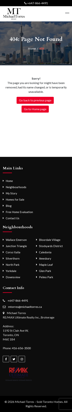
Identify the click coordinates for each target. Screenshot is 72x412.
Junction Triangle (16, 246)
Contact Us (12, 218)
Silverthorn (13, 258)
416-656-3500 (21, 348)
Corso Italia (13, 252)
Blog (9, 205)
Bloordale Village (49, 239)
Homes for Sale (15, 199)
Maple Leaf (46, 264)
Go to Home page (35, 109)
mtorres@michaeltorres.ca (25, 306)
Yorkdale (11, 271)
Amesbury (45, 258)
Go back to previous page (35, 100)
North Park (12, 264)
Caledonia (45, 252)
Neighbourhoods (16, 187)
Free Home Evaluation (19, 212)
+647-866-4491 (37, 3)
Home (9, 180)
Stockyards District (51, 246)
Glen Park (45, 271)
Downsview (13, 277)
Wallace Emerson (16, 239)
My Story (11, 193)
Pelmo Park (46, 277)
